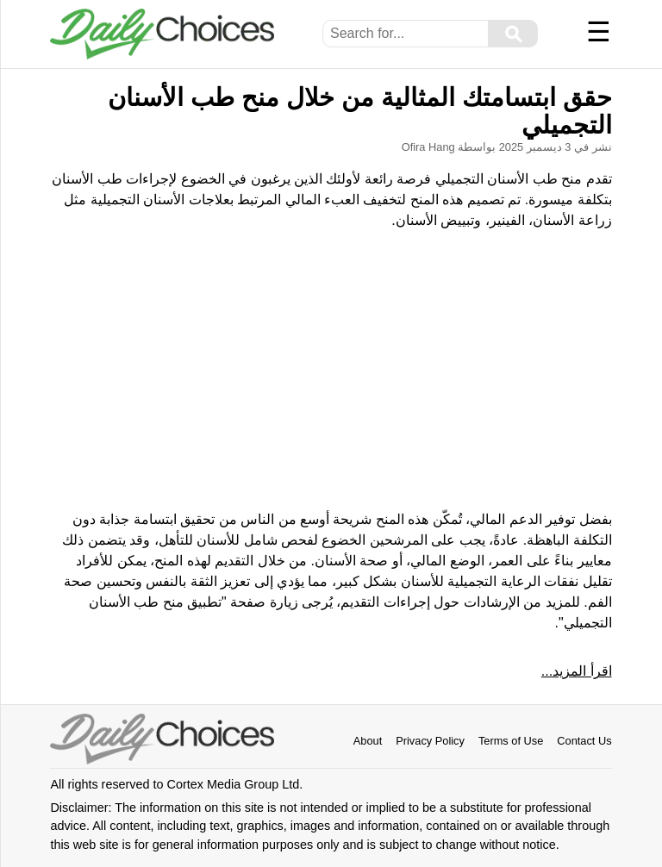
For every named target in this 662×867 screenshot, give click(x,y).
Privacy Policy (430, 740)
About (367, 740)
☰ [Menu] (598, 31)
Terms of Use (510, 740)
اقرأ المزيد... (576, 671)
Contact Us (584, 740)
